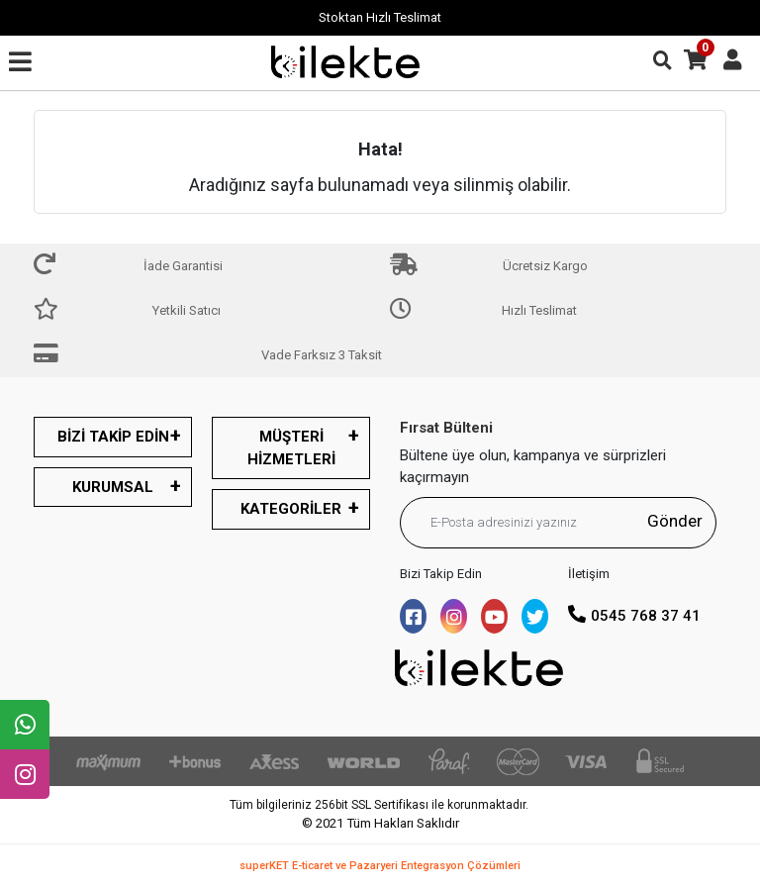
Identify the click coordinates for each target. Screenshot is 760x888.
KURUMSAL (112, 487)
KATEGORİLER (290, 509)
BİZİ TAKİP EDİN (113, 436)
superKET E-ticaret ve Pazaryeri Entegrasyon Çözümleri (380, 865)
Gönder (675, 521)
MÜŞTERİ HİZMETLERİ (291, 448)
